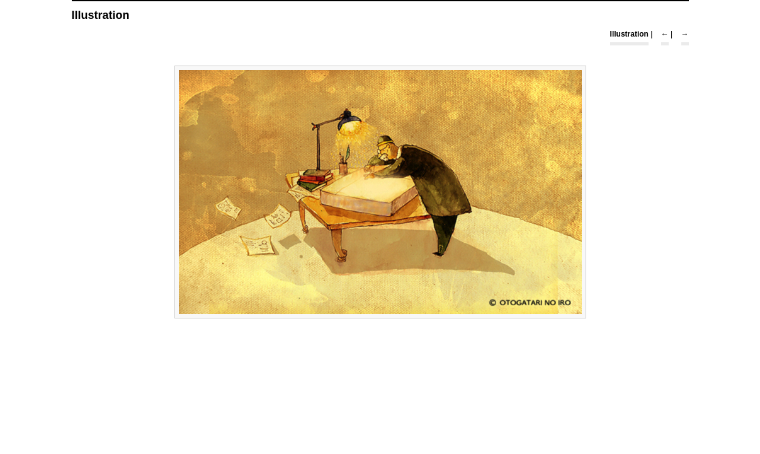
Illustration (629, 34)
